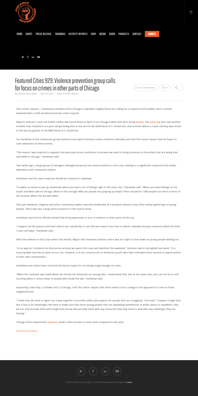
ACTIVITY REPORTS (78, 34)
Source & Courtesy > (27, 330)
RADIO (112, 34)
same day (155, 121)
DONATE (152, 34)
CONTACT (137, 34)
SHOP (93, 34)
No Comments (145, 87)
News (59, 93)
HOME (19, 34)
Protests (67, 93)
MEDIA (102, 34)
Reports (75, 93)
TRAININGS (60, 34)
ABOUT (29, 34)
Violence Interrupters (27, 93)
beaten (140, 121)
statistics (53, 322)
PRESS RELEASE (43, 34)
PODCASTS (123, 34)
